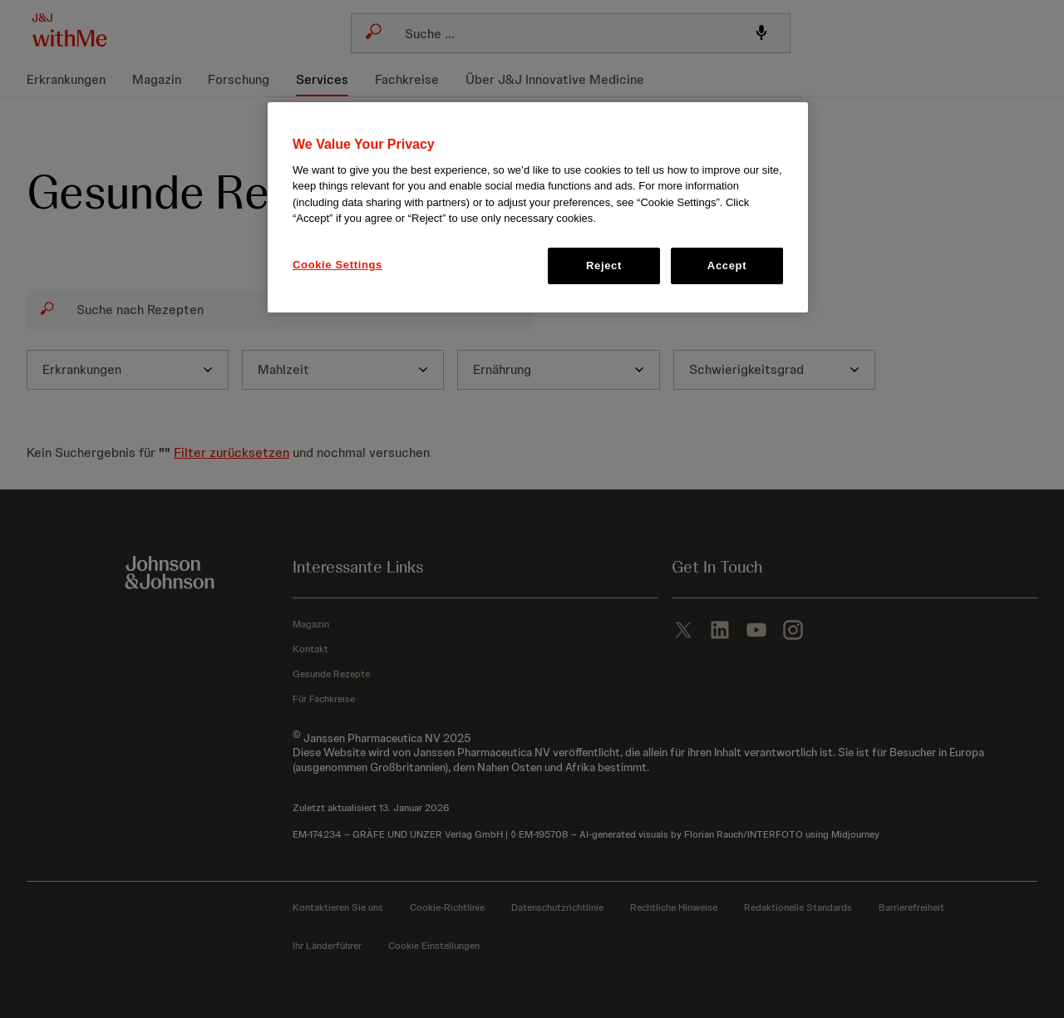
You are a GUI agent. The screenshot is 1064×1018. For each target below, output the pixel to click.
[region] (538, 207)
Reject (604, 265)
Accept (726, 265)
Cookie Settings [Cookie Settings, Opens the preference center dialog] (337, 264)
